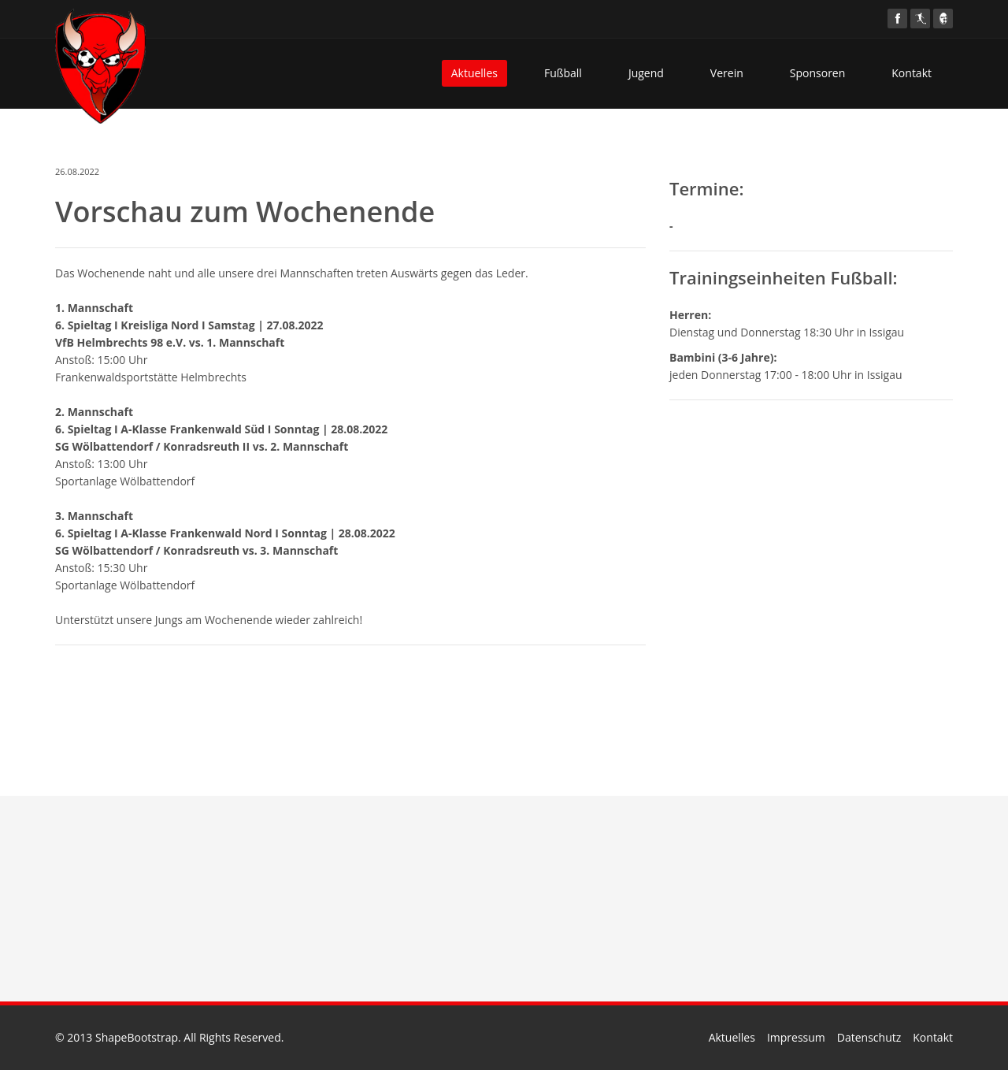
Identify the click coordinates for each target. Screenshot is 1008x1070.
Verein (726, 72)
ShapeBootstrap (136, 1037)
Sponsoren (818, 72)
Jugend (646, 72)
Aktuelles (474, 72)
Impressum (796, 1037)
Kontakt (911, 72)
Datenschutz (869, 1037)
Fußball (563, 72)
